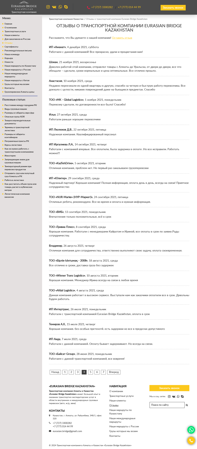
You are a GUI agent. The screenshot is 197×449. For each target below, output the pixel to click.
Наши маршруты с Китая (17, 80)
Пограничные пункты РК (17, 141)
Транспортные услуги (15, 31)
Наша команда (12, 54)
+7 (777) (129, 7)
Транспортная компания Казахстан (66, 19)
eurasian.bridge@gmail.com (67, 431)
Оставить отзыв (122, 38)
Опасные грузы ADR (15, 117)
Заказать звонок (173, 7)
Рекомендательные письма (18, 51)
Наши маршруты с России (18, 70)
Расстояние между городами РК (21, 105)
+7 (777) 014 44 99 (63, 426)
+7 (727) (102, 7)
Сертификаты (11, 47)
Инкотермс (10, 156)
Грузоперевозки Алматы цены (19, 92)
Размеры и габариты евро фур (19, 113)
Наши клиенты (12, 35)
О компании (11, 28)
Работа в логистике (14, 180)
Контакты (9, 88)
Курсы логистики (13, 145)
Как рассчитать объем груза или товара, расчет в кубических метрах (20, 187)
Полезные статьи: (14, 99)
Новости (9, 62)
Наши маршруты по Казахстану (20, 66)
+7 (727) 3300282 (62, 423)
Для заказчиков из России (17, 39)
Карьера (9, 58)
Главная (8, 24)
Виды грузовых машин (16, 109)
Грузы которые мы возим (17, 84)
